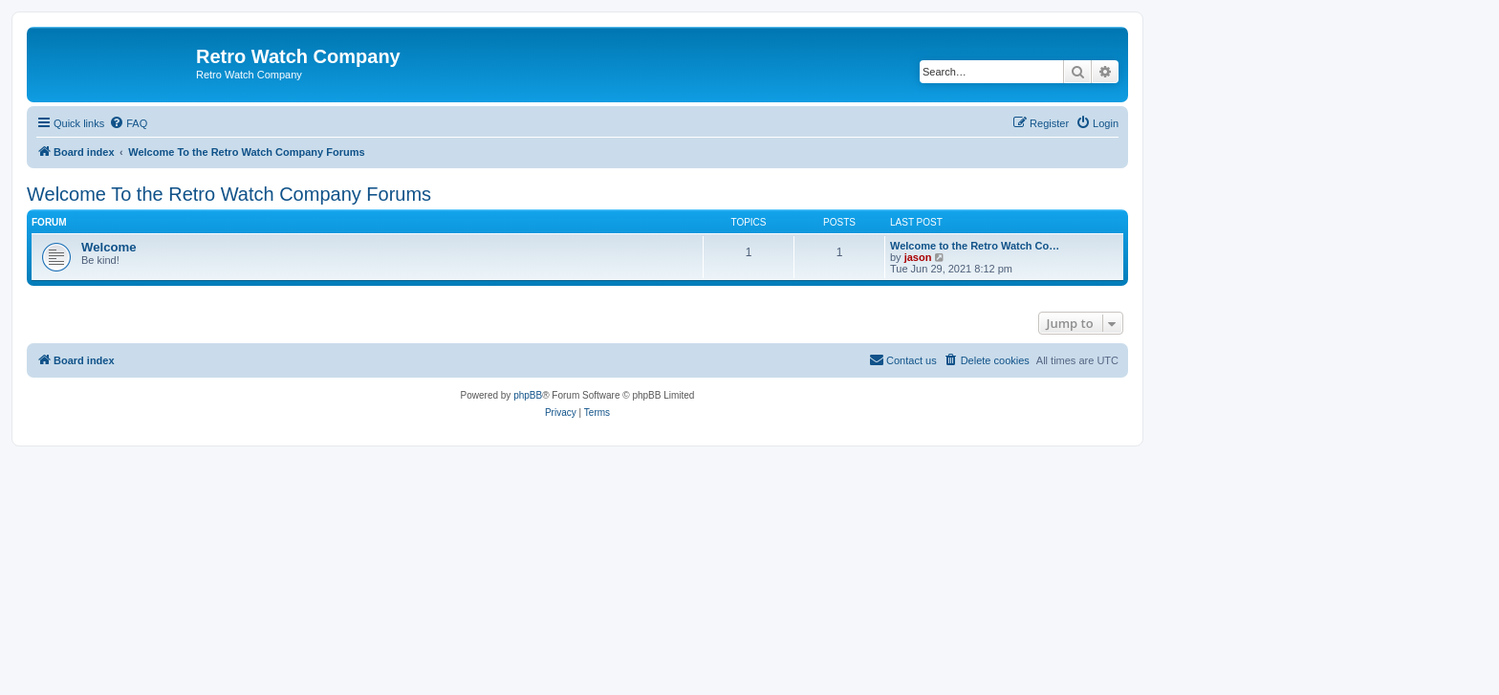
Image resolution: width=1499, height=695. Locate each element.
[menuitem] (128, 123)
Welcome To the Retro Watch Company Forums (229, 194)
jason (918, 257)
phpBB (527, 395)
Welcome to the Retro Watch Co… (974, 245)
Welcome (109, 247)
